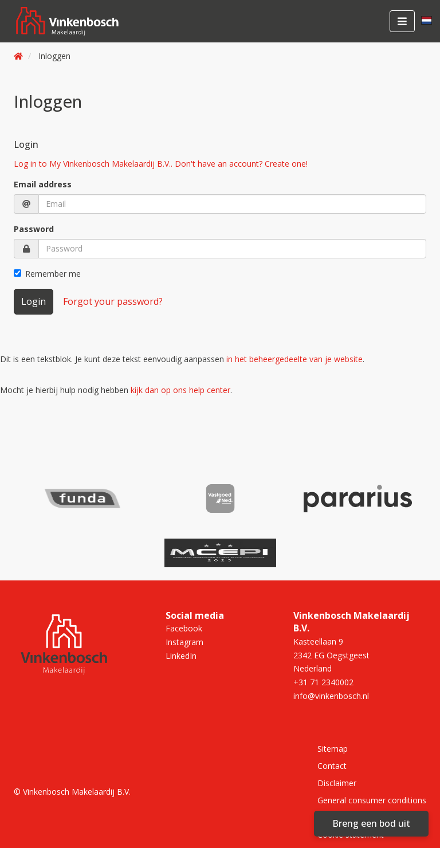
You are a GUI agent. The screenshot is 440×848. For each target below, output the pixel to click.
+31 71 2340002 (323, 682)
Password (34, 228)
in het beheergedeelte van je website (294, 359)
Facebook (184, 628)
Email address (43, 184)
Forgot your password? (113, 301)
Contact (332, 765)
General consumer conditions (371, 800)
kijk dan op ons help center (180, 389)
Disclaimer (336, 783)
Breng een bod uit (371, 823)
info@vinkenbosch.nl (331, 695)
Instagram (184, 642)
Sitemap (332, 748)
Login (33, 301)
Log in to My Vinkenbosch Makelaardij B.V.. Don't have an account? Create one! (161, 163)
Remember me (47, 273)
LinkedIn (181, 655)
